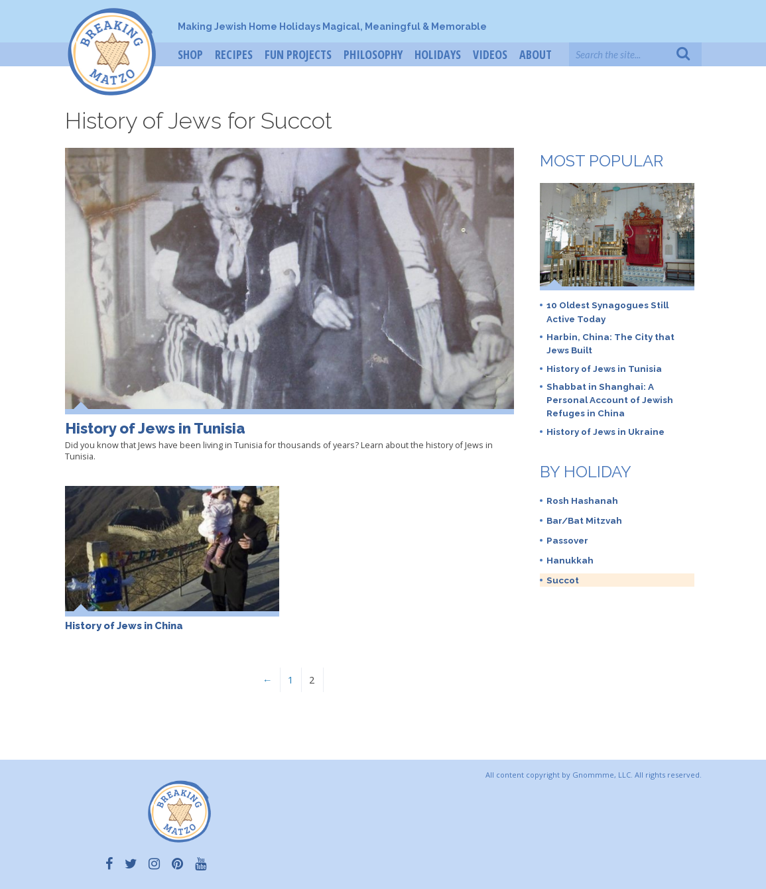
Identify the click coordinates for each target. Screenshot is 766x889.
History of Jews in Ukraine (605, 431)
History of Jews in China (124, 625)
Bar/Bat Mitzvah (584, 520)
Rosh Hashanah (582, 500)
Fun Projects (298, 54)
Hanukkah (570, 560)
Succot (562, 580)
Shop (190, 54)
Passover (567, 540)
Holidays (438, 54)
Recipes (234, 54)
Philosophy (373, 54)
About (535, 54)
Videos (490, 54)
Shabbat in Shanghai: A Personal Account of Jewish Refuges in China (609, 399)
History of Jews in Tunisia (155, 428)
